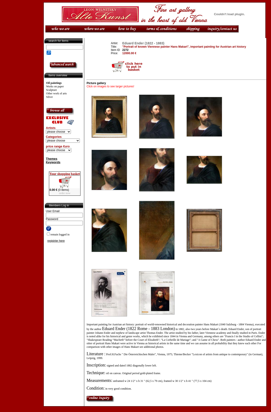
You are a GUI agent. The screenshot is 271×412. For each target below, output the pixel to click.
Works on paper (55, 86)
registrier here (56, 240)
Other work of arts (56, 93)
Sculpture (51, 90)
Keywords (53, 162)
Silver (49, 97)
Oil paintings (54, 83)
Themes (51, 158)
